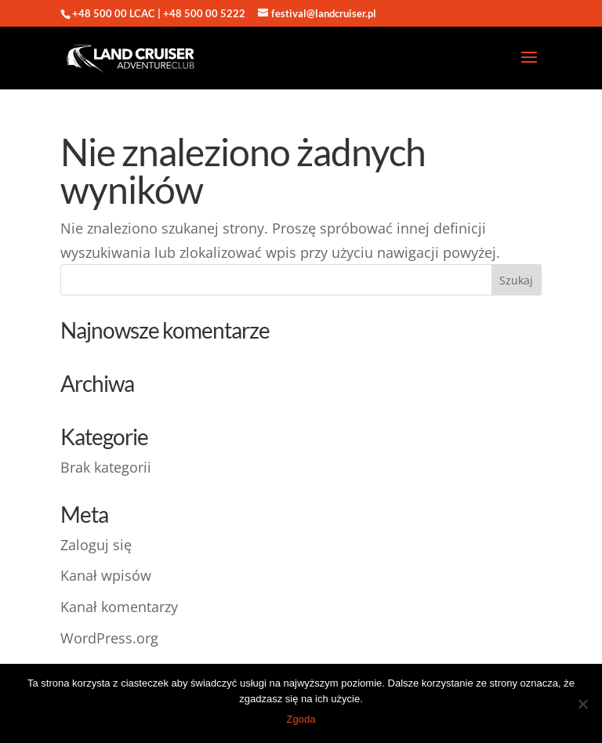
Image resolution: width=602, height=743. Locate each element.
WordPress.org (109, 638)
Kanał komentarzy (119, 606)
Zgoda (301, 719)
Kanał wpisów (105, 575)
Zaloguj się (96, 544)
